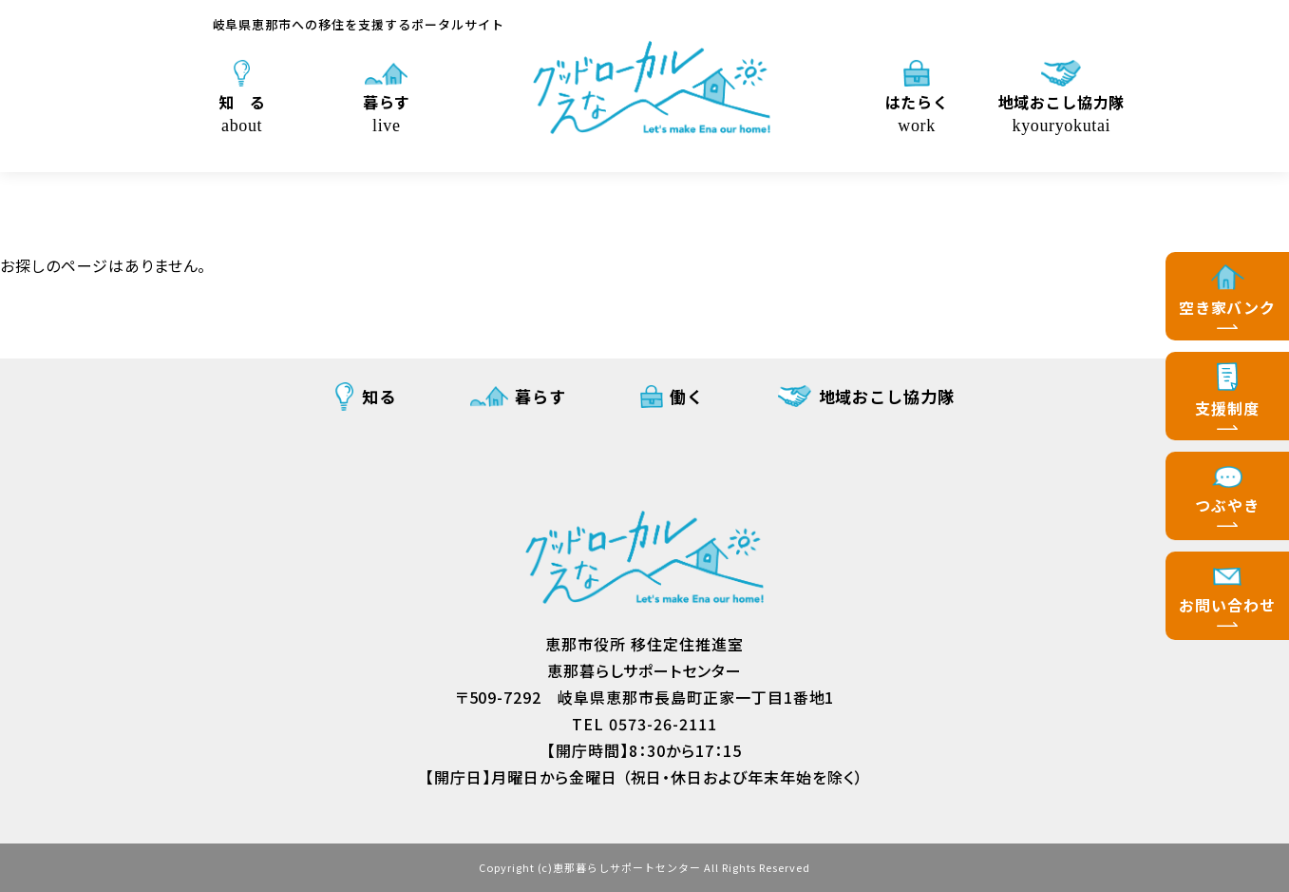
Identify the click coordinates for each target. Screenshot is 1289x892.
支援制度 (1227, 408)
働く (687, 396)
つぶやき (1227, 505)
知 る (242, 112)
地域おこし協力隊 (1062, 112)
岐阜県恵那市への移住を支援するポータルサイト (358, 24)
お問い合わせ (1227, 604)
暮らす (386, 112)
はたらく (916, 112)
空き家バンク (1228, 307)
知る (379, 396)
